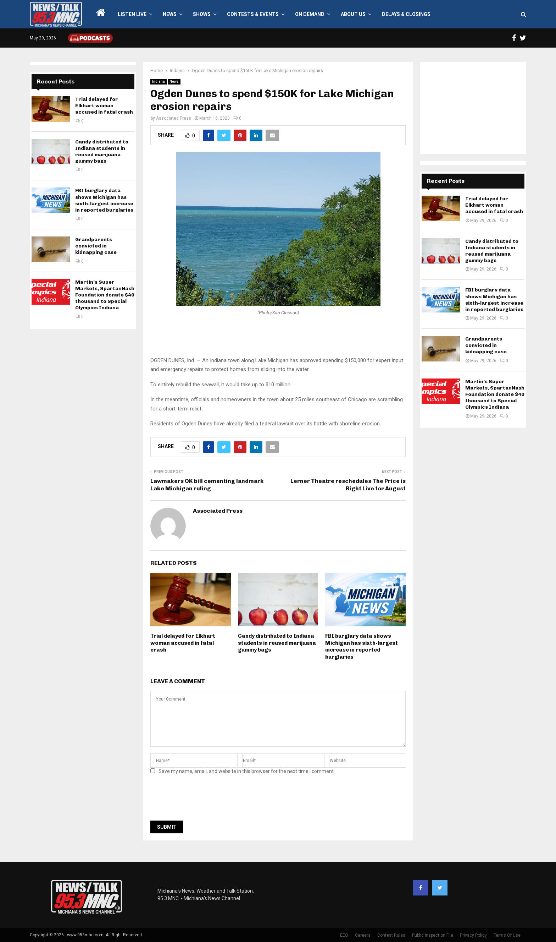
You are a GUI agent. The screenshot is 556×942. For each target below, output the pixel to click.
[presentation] (204, 799)
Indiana (158, 81)
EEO (344, 935)
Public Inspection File (432, 935)
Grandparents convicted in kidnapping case (96, 245)
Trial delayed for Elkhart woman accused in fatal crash (182, 643)
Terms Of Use (507, 935)
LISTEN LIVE (132, 14)
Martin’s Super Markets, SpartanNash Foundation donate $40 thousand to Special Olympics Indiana (104, 295)
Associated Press (173, 118)
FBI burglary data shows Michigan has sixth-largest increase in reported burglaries (361, 646)
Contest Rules (391, 935)
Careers (363, 935)
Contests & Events (253, 14)
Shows (202, 14)
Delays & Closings (406, 14)
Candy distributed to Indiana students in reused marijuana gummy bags (277, 643)
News (170, 14)
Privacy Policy (473, 935)
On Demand (309, 14)
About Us (353, 14)
